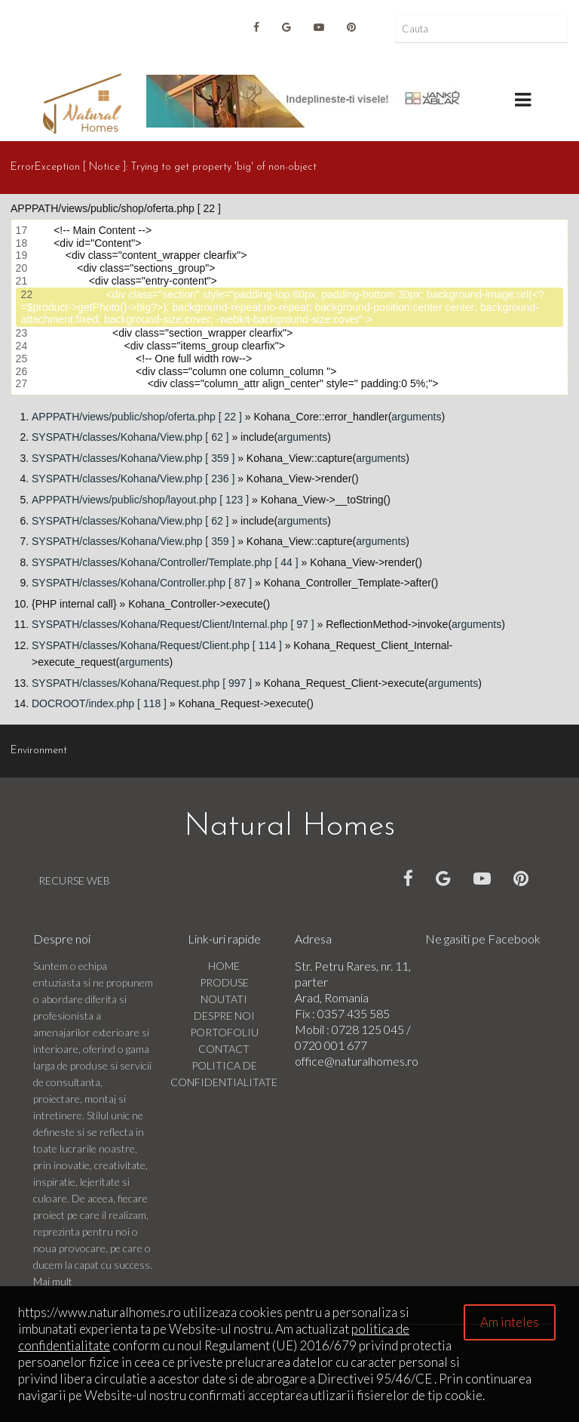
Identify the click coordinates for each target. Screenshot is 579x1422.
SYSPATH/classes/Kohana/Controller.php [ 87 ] (142, 583)
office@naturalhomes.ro (356, 1061)
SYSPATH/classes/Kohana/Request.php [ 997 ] (142, 683)
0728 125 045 (369, 1029)
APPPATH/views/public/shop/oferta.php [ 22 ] (137, 417)
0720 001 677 (331, 1045)
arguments (416, 417)
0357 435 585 (353, 1013)
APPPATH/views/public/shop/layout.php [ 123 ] (140, 500)
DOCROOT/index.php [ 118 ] (99, 703)
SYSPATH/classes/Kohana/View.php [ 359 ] (133, 458)
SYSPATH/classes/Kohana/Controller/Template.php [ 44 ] (165, 562)
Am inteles (509, 1322)
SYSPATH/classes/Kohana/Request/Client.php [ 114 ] (157, 645)
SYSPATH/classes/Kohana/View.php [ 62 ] (130, 437)
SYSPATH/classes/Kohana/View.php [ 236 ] (133, 478)
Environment (39, 750)
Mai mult (52, 1281)
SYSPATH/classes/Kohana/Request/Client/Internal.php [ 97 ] (173, 624)
